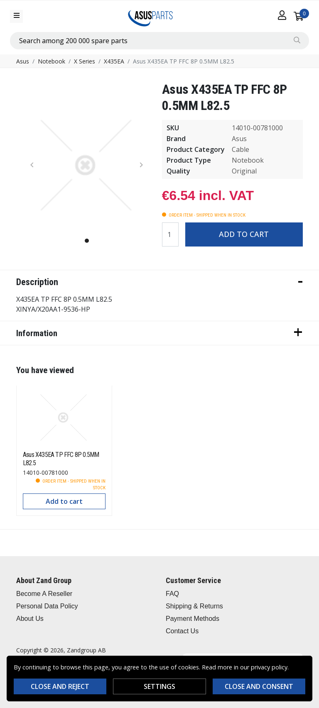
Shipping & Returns (194, 606)
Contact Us (182, 631)
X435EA (114, 61)
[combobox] (159, 40)
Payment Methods (192, 618)
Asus (22, 61)
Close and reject (60, 686)
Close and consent (259, 686)
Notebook (51, 61)
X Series (84, 61)
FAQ (172, 593)
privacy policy (269, 667)
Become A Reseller (44, 593)
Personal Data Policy (47, 606)
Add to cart (244, 234)
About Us (30, 618)
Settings (159, 686)
